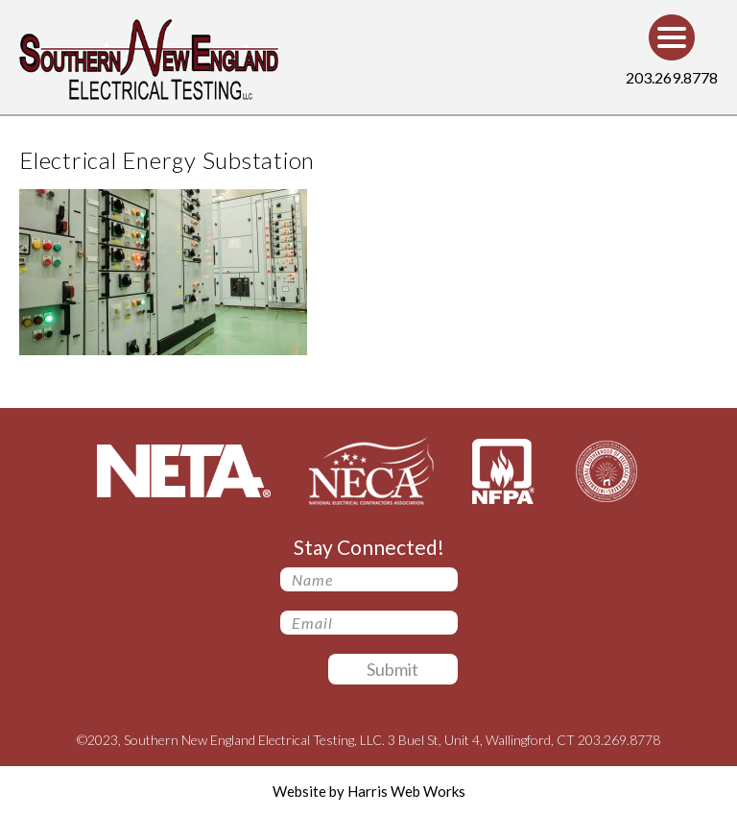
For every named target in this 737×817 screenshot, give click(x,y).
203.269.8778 (672, 77)
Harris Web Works (406, 791)
